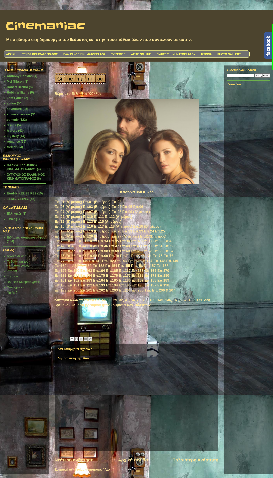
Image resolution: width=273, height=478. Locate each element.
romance (13, 141)
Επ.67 (81, 256)
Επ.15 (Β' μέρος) (68, 226)
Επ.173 (73, 275)
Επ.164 (99, 271)
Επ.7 (167, 256)
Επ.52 (168, 246)
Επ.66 (70, 256)
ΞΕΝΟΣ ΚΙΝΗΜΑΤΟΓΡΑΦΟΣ (40, 54)
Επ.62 (147, 251)
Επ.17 (99, 226)
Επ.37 (136, 241)
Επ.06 (138, 207)
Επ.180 (163, 275)
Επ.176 (112, 275)
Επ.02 (116, 202)
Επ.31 (81, 241)
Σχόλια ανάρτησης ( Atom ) (94, 469)
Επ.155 (124, 266)
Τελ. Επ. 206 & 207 (159, 290)
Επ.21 (127, 231)
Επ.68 (92, 256)
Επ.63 (157, 251)
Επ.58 (103, 251)
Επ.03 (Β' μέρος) (97, 207)
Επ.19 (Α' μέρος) (68, 231)
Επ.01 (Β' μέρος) (97, 202)
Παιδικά (12, 292)
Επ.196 (138, 285)
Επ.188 (150, 280)
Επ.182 (73, 280)
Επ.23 (138, 231)
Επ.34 (103, 241)
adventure (14, 108)
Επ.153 (98, 266)
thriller (12, 147)
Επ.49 (136, 246)
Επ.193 (99, 285)
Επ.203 (112, 290)
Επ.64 (168, 251)
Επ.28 (60, 241)
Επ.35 (114, 241)
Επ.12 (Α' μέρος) (118, 217)
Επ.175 (99, 275)
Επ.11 (99, 217)
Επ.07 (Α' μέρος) (68, 212)
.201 (88, 290)
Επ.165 (112, 271)
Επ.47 (114, 246)
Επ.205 (138, 290)
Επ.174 (86, 275)
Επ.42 (60, 246)
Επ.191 (73, 285)
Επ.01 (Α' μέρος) (68, 202)
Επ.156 (137, 266)
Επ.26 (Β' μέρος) (97, 236)
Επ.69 (103, 256)
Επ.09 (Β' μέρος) (68, 217)
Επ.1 (161, 285)
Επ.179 (150, 275)
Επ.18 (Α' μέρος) (118, 226)
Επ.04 (116, 207)
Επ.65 (60, 256)
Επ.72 (136, 256)
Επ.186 (125, 280)
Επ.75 (157, 256)
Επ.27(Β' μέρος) (153, 236)
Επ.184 (99, 280)
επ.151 (73, 266)
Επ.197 (150, 285)
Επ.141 (95, 261)
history (12, 130)
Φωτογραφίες (16, 287)
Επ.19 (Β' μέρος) (97, 231)
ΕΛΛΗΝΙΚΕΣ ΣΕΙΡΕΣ (21, 193)
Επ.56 (81, 251)
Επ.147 (146, 261)
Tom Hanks (15, 98)
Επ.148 (159, 261)
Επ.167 (125, 271)
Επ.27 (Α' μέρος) (125, 236)
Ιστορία (12, 271)
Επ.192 (86, 285)
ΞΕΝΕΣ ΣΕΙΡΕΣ (18, 199)
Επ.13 (88, 222)
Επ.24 (149, 231)
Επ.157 (150, 266)
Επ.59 (114, 251)
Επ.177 (125, 275)
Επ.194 (112, 285)
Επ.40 (168, 241)
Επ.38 (147, 241)
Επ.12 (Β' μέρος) (68, 222)
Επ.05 (127, 207)
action (11, 103)
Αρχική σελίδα (133, 460)
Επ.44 (81, 246)
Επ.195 (125, 285)
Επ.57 (92, 251)
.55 (73, 251)
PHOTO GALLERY (229, 54)
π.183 (87, 280)
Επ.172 (60, 275)
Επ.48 (125, 246)
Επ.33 (92, 241)
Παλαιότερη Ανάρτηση (195, 460)
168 (141, 271)
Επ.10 (88, 217)
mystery (13, 136)
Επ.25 (160, 231)
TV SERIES (118, 54)
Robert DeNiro (17, 87)
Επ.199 (60, 290)
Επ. (135, 271)
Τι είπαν (12, 276)
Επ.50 (147, 246)
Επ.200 (73, 290)
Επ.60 (125, 251)
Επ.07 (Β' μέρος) (97, 212)
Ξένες (11, 219)
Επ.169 (150, 271)
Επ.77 (60, 261)
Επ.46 (103, 246)
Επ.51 (157, 246)
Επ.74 (147, 256)
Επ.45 (92, 246)
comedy (13, 119)
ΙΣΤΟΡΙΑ (206, 54)
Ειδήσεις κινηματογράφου (26, 237)
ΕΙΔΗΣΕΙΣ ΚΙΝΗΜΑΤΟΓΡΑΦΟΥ (176, 54)
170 (166, 271)
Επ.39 (157, 241)
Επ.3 (124, 241)
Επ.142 (108, 261)
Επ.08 (116, 212)
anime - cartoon (18, 114)
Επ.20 (116, 231)
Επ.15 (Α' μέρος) (107, 222)
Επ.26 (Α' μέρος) (68, 236)
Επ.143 (121, 261)
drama (11, 125)
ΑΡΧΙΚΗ (11, 54)
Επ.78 (70, 261)
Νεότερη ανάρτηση (74, 460)
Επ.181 (60, 280)
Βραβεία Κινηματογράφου (24, 282)
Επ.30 (70, 241)
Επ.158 (162, 266)
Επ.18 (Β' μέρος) (147, 226)
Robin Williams (18, 92)
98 (167, 285)
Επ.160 (73, 271)
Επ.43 (70, 246)
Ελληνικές (14, 213)
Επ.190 (60, 285)
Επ (68, 251)
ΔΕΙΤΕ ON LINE (141, 54)
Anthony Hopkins (20, 76)
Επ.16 (88, 226)
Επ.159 (60, 271)
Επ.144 (134, 261)
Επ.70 (114, 256)
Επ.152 (85, 266)
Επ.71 (125, 256)
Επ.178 (138, 275)
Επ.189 (163, 280)
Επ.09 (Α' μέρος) (136, 212)
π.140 (83, 261)
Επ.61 (136, 251)
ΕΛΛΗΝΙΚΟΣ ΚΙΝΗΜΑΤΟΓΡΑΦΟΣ (84, 54)
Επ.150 (60, 266)
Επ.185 (112, 280)
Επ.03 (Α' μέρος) (68, 207)
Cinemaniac (45, 26)
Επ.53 (60, 251)
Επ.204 (125, 290)
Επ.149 (172, 261)
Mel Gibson (15, 81)
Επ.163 (86, 271)
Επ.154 (111, 266)
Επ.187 (138, 280)
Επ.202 (99, 290)
